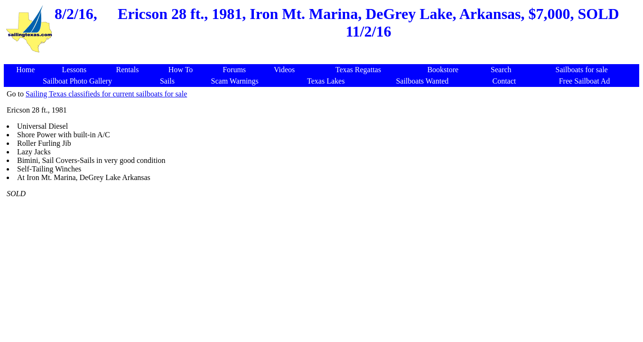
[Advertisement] (323, 59)
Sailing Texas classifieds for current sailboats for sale (106, 94)
